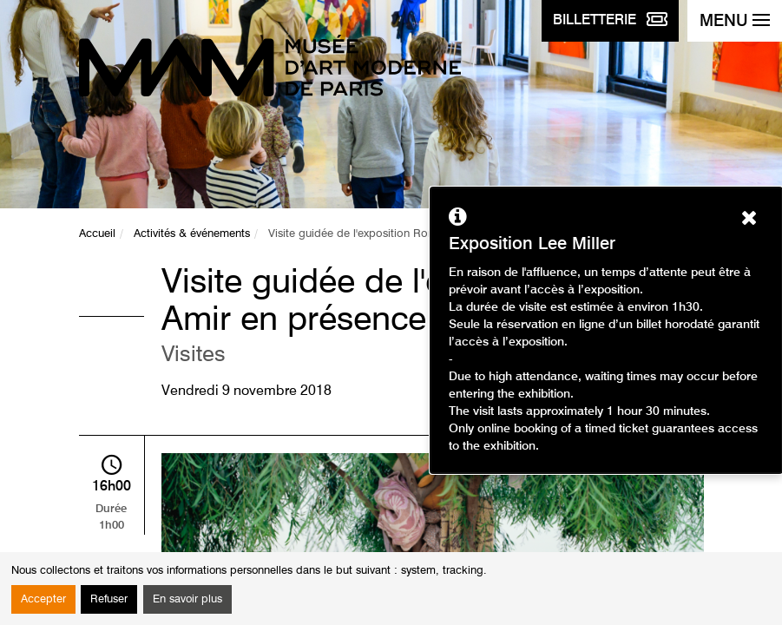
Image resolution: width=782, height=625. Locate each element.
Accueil (97, 234)
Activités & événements (192, 234)
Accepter (43, 599)
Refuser (109, 599)
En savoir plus (187, 599)
